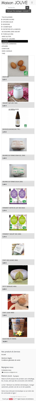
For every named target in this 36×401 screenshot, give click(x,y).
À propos (16, 376)
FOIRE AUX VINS (8, 34)
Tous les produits (7, 17)
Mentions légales (6, 358)
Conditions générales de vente (10, 360)
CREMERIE (5, 41)
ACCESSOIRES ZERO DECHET (11, 32)
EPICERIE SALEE (8, 22)
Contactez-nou (6, 370)
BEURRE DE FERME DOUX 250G (13, 182)
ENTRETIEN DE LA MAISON (11, 29)
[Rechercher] (27, 7)
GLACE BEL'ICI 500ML (9, 339)
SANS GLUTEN (6, 36)
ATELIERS (5, 46)
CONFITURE (5, 48)
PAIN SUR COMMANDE (9, 44)
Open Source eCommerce (25, 399)
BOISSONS (6, 24)
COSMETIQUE (7, 27)
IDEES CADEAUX (7, 51)
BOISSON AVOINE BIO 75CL (11, 129)
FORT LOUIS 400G (8, 312)
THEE (3, 53)
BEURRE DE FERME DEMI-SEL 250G (14, 155)
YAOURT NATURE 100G (10, 103)
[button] (18, 11)
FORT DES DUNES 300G (10, 260)
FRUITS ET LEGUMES (8, 39)
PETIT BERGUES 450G (9, 286)
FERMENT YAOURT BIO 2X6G (12, 234)
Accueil (3, 354)
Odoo (10, 399)
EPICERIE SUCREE (8, 19)
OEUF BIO (6, 77)
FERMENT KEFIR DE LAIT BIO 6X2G (14, 208)
